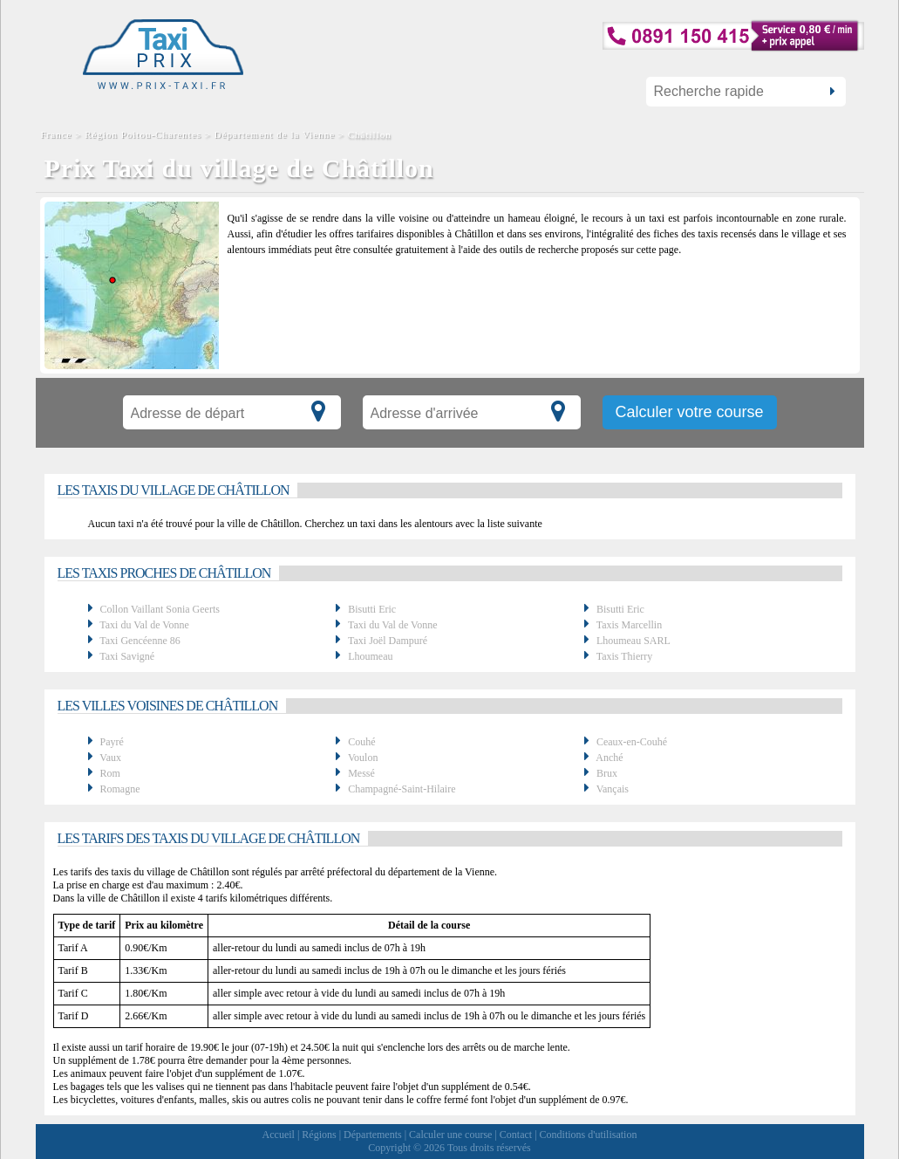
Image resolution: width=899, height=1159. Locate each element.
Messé (361, 773)
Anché (609, 757)
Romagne (120, 789)
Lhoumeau (370, 656)
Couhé (361, 742)
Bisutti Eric (372, 609)
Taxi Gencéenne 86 (139, 640)
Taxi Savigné (126, 656)
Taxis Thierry (624, 656)
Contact (516, 1134)
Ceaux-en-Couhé (631, 742)
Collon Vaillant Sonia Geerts (160, 609)
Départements (373, 1134)
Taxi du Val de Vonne (144, 625)
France (58, 134)
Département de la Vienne (275, 134)
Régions (319, 1134)
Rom (110, 773)
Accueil (278, 1134)
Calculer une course (450, 1134)
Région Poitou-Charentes (143, 134)
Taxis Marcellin (629, 625)
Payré (112, 742)
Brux (606, 773)
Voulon (363, 757)
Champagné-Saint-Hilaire (401, 789)
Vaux (110, 757)
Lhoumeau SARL (633, 640)
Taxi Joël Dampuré (387, 640)
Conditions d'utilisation (588, 1134)
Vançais (612, 789)
